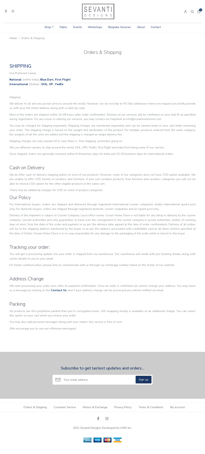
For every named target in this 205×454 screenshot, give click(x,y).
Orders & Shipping (35, 407)
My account (177, 407)
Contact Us (58, 290)
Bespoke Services (119, 27)
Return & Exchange (95, 407)
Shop (47, 27)
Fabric (63, 27)
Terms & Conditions (150, 407)
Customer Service (65, 407)
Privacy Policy (123, 407)
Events (77, 27)
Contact (156, 27)
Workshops (95, 27)
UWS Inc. (126, 428)
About (141, 27)
